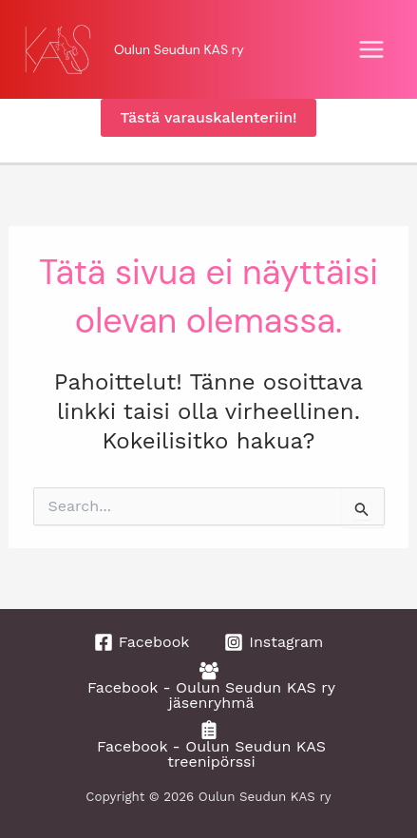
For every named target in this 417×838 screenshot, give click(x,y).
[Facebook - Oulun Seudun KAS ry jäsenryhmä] (209, 686)
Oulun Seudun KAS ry (179, 49)
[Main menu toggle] (371, 49)
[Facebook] (142, 642)
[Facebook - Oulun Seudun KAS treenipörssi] (209, 744)
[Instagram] (273, 642)
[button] (208, 118)
